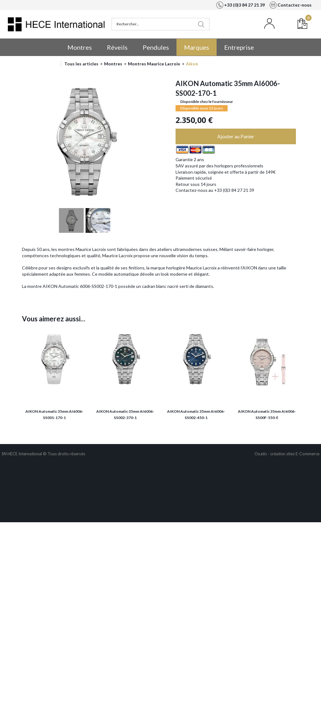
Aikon (192, 63)
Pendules (156, 47)
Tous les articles (81, 63)
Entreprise (239, 47)
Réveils (117, 47)
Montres (79, 47)
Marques (196, 47)
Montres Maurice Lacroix (154, 63)
